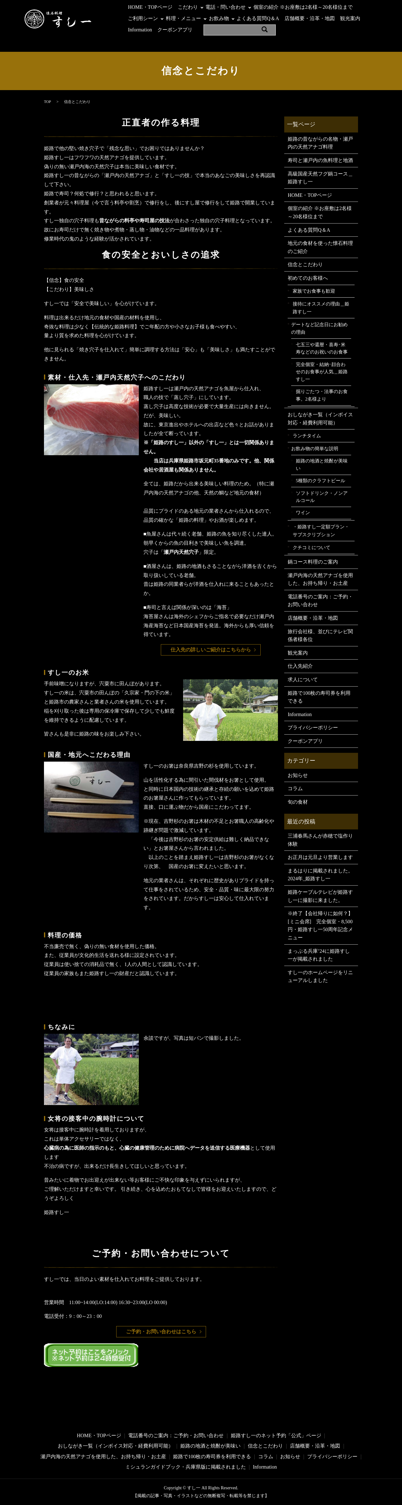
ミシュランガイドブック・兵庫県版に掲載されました (185, 1467)
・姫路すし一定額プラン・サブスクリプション (321, 530)
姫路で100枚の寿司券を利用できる (319, 697)
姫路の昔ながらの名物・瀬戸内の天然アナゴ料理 (320, 143)
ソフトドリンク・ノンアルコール (322, 497)
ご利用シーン (143, 18)
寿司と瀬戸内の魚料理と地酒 (320, 160)
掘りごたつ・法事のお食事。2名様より (322, 395)
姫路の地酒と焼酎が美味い (322, 464)
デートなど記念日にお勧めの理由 (319, 328)
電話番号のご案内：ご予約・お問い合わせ (320, 600)
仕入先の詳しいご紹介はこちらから (211, 649)
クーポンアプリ (175, 29)
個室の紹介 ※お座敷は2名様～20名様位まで (303, 7)
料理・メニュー (183, 18)
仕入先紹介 (300, 666)
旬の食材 (298, 802)
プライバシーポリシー (313, 727)
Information (140, 29)
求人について (303, 679)
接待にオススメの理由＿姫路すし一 (321, 307)
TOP (47, 102)
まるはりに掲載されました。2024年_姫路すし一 (320, 875)
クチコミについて (311, 547)
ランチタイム (307, 435)
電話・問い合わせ (225, 7)
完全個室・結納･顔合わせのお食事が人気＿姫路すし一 (322, 372)
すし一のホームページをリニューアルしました (320, 976)
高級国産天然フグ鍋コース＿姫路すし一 (320, 178)
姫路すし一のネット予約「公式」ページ (276, 1435)
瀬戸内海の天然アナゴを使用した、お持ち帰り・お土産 (320, 579)
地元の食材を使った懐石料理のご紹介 (320, 247)
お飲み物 (219, 18)
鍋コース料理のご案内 (313, 561)
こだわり (188, 7)
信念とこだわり (305, 264)
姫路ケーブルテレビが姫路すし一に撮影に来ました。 (320, 896)
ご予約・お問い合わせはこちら (161, 1331)
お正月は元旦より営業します (320, 857)
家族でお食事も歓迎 (314, 291)
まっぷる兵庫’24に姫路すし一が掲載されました (319, 955)
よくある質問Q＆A (257, 18)
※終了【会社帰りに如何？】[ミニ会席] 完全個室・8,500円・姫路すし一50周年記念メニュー (320, 925)
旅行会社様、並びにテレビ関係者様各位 (320, 635)
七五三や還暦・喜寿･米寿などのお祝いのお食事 (322, 348)
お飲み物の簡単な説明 (314, 448)
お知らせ (298, 775)
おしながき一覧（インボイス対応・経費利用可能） (320, 418)
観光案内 (350, 18)
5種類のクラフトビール (320, 480)
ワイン (303, 512)
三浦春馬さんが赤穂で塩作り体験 (320, 840)
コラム (295, 788)
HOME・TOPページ (150, 7)
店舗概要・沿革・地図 (310, 18)
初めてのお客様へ (308, 278)
